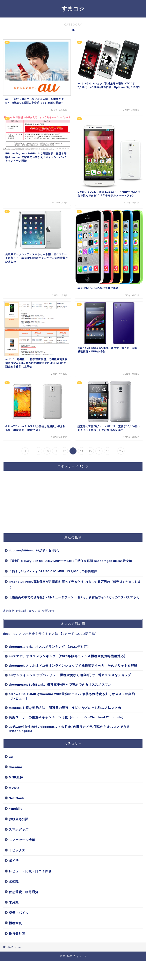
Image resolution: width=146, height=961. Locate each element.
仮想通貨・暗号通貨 (23, 892)
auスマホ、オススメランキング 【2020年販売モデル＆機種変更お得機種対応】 (68, 656)
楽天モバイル (19, 912)
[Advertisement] (34, 500)
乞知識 (14, 881)
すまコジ (73, 8)
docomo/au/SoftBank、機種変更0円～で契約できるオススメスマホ (60, 684)
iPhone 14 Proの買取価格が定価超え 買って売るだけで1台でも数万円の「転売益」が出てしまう (75, 584)
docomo (15, 767)
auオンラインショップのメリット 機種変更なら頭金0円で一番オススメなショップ (70, 675)
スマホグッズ (19, 829)
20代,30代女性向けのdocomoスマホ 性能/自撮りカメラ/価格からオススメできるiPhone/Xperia (69, 729)
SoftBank (16, 798)
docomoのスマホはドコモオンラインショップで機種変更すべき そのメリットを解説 (73, 665)
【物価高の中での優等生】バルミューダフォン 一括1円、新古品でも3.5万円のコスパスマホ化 (74, 597)
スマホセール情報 (22, 840)
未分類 (14, 902)
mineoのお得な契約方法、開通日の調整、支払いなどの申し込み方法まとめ (65, 707)
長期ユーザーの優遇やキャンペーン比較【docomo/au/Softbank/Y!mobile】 (67, 717)
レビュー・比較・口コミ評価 (30, 871)
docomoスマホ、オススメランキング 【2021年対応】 (49, 646)
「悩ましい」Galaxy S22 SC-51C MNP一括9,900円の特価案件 (53, 571)
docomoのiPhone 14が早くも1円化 (34, 550)
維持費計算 (17, 933)
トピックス (17, 850)
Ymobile (15, 808)
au (11, 756)
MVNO (14, 788)
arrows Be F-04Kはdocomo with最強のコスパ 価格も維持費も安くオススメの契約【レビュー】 (72, 696)
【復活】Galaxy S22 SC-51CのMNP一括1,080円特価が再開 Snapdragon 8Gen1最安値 (70, 561)
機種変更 (15, 923)
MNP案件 (16, 777)
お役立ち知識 (19, 819)
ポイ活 (14, 860)
